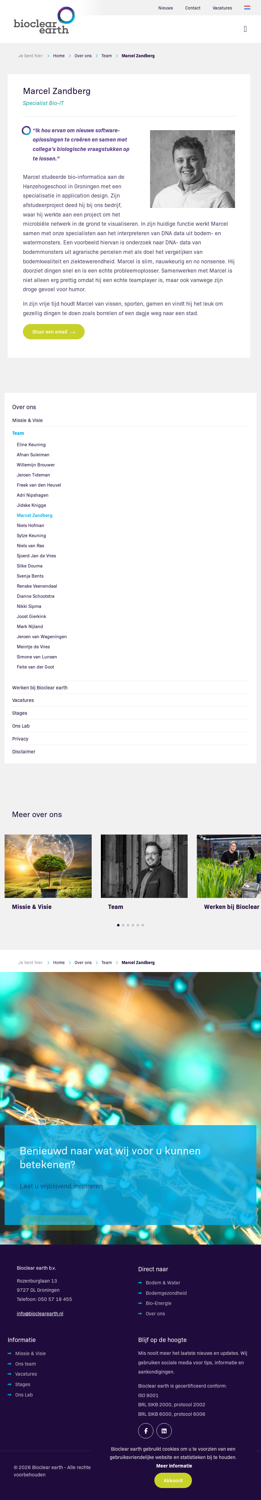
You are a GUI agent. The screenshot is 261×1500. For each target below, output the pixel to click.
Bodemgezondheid (166, 1292)
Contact (192, 8)
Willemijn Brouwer (36, 464)
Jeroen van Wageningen (42, 636)
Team (106, 55)
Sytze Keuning (31, 535)
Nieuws (165, 8)
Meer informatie (174, 1465)
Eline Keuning (31, 444)
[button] (118, 925)
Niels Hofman (30, 525)
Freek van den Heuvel (39, 484)
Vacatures (222, 8)
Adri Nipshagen (33, 495)
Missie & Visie (27, 419)
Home (59, 55)
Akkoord (173, 1480)
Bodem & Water (163, 1282)
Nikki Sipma (29, 606)
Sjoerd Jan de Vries (36, 555)
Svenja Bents (30, 575)
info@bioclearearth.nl (40, 1313)
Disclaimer (23, 751)
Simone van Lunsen (37, 656)
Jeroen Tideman (33, 474)
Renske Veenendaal (37, 585)
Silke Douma (29, 565)
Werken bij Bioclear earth (40, 687)
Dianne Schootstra (35, 596)
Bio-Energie (158, 1302)
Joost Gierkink (31, 616)
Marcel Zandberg (138, 55)
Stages (19, 712)
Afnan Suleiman (33, 454)
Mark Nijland (30, 626)
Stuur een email (53, 331)
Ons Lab (21, 725)
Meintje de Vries (33, 646)
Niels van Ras (30, 545)
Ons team (25, 1363)
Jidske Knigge (31, 505)
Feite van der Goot (35, 666)
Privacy (20, 738)
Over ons (83, 55)
